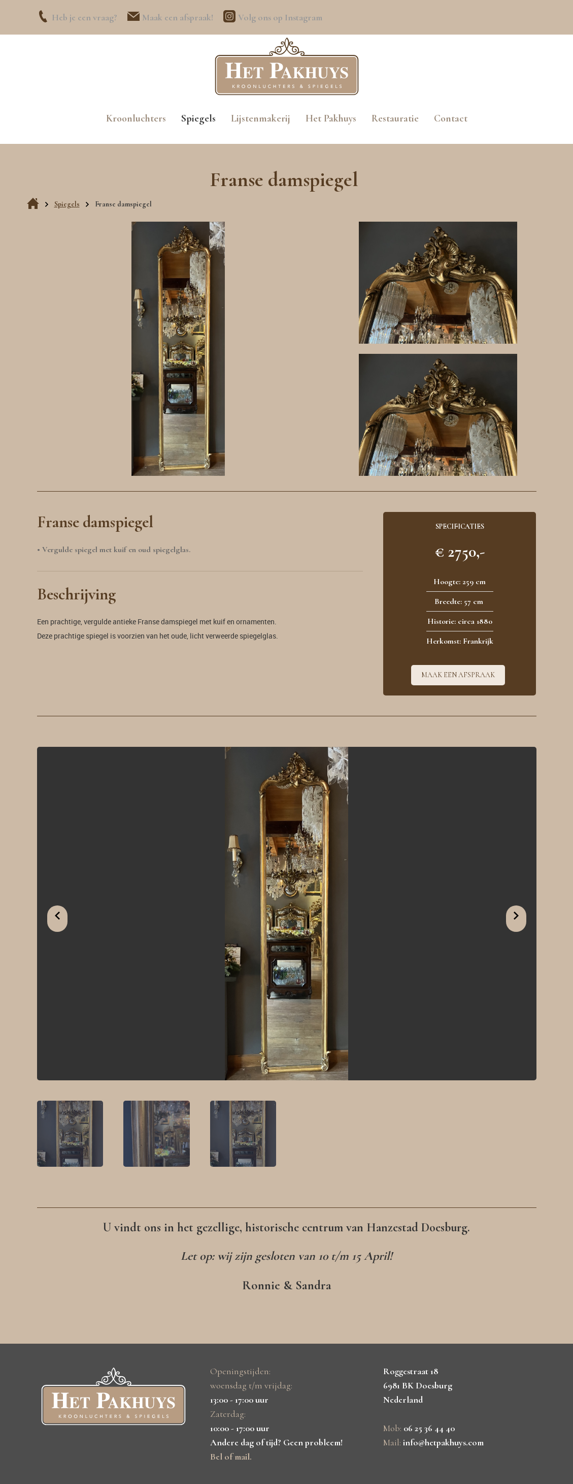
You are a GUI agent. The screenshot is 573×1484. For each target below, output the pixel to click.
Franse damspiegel (123, 204)
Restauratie (395, 118)
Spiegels (198, 118)
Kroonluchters (136, 118)
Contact (450, 118)
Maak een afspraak (458, 675)
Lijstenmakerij (260, 118)
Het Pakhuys (331, 118)
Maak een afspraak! (177, 17)
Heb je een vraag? (84, 17)
